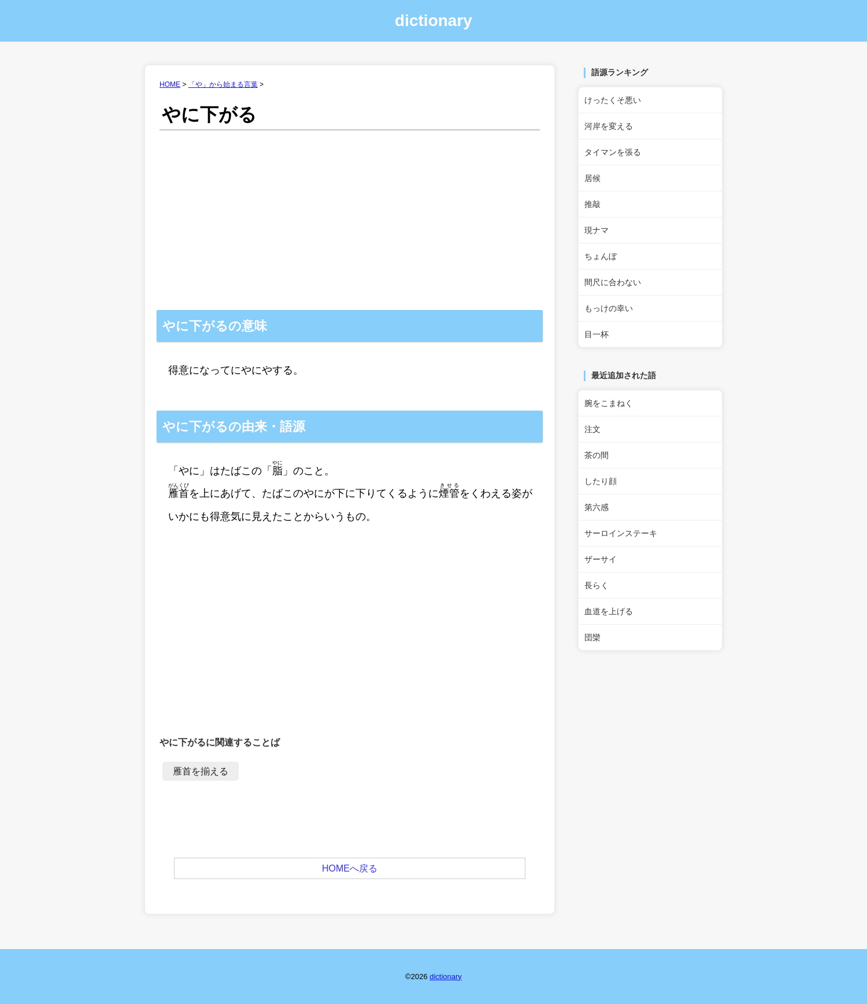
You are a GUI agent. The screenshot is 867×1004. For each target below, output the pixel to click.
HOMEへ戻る (349, 868)
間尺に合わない (612, 282)
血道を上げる (608, 611)
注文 (592, 429)
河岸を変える (608, 126)
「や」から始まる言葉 (223, 84)
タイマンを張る (612, 152)
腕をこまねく (608, 403)
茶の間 (596, 455)
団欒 (592, 637)
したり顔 (600, 481)
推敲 (592, 204)
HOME (170, 84)
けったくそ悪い (612, 100)
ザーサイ (600, 559)
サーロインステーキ (620, 533)
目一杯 (596, 334)
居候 (592, 178)
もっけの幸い (608, 308)
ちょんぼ (600, 256)
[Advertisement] (350, 223)
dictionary (433, 20)
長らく (596, 585)
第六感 (596, 507)
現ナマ (596, 230)
